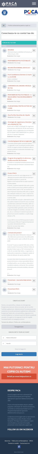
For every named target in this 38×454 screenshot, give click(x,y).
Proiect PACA (12, 173)
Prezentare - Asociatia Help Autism (19, 280)
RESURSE (11, 50)
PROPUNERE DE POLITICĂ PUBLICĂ (19, 61)
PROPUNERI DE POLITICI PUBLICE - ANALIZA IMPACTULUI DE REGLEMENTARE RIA (19, 97)
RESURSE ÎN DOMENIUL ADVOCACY (19, 68)
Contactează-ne (25, 443)
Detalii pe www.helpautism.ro (19, 376)
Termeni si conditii (13, 443)
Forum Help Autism (9, 43)
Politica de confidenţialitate (22, 322)
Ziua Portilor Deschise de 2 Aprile (19, 115)
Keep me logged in (19, 349)
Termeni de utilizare (7, 322)
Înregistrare (19, 327)
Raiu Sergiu (17, 56)
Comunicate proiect (15, 233)
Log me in (19, 354)
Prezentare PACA (13, 289)
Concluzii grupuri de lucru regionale (20, 141)
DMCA (31, 441)
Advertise (7, 441)
